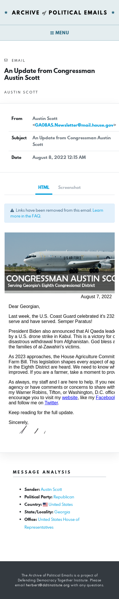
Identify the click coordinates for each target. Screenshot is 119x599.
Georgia (62, 511)
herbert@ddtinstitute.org (48, 585)
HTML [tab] (43, 187)
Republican (63, 497)
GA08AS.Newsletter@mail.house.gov (74, 125)
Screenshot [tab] (69, 187)
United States (61, 504)
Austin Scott (51, 489)
